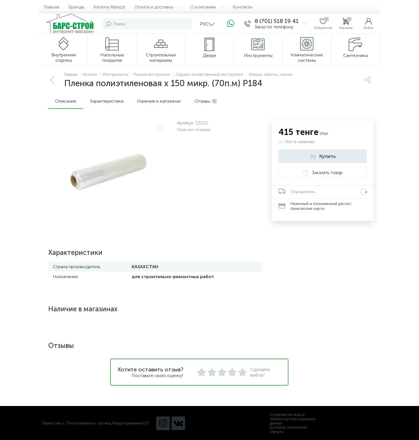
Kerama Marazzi (109, 7)
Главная (51, 7)
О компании (207, 7)
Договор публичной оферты (288, 429)
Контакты (242, 7)
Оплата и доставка (157, 7)
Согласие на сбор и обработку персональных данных (292, 418)
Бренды (76, 7)
